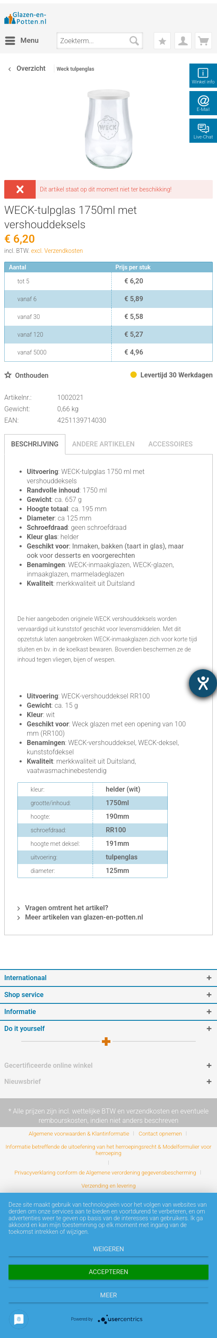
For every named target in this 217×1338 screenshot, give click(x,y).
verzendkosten (148, 1111)
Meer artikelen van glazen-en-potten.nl (80, 917)
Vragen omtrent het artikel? (62, 908)
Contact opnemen (160, 1133)
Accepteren (108, 1272)
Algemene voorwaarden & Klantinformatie (79, 1133)
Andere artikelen (103, 444)
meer (108, 1295)
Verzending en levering (109, 1186)
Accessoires (170, 444)
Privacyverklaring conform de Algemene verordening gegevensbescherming (105, 1172)
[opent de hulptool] (203, 683)
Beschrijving (35, 444)
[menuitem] (21, 40)
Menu (22, 39)
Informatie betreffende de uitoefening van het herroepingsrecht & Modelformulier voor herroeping (108, 1150)
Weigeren (108, 1249)
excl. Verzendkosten (57, 250)
